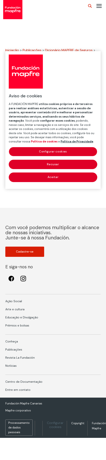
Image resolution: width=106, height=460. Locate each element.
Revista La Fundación (20, 357)
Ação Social (13, 301)
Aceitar (53, 177)
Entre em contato (17, 390)
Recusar (53, 164)
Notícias (11, 366)
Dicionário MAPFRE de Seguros (69, 50)
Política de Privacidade (77, 141)
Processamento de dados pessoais (19, 427)
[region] (53, 120)
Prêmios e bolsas (17, 325)
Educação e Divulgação (21, 317)
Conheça (11, 341)
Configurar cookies (55, 425)
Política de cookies (44, 141)
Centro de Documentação (23, 382)
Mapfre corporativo (18, 410)
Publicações (32, 50)
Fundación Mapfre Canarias (23, 403)
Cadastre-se (24, 251)
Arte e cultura (15, 309)
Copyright (77, 423)
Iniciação (12, 50)
